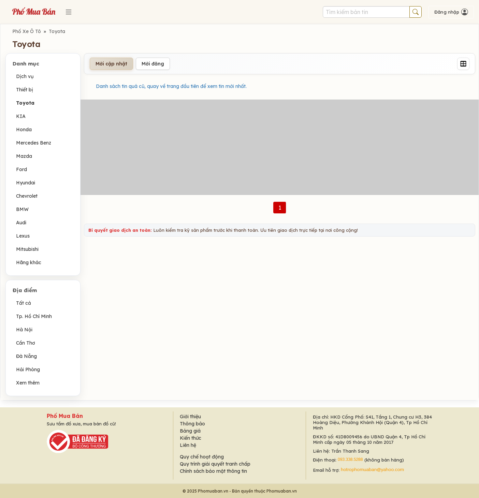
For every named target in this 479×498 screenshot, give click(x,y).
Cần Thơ (25, 343)
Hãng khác (28, 262)
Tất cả (23, 303)
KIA (21, 116)
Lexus (23, 236)
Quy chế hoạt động (202, 457)
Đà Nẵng (26, 356)
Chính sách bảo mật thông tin (213, 471)
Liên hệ (188, 445)
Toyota (57, 31)
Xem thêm (28, 383)
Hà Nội (24, 330)
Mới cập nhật (111, 64)
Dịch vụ (24, 76)
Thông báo (192, 424)
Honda (24, 129)
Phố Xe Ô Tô (26, 31)
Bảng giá (190, 431)
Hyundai (25, 183)
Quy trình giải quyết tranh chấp (215, 464)
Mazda (24, 156)
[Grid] (463, 64)
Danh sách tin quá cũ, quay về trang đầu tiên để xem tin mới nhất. (171, 86)
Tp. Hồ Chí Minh (34, 316)
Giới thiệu (190, 416)
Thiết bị (24, 90)
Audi (21, 223)
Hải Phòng (28, 369)
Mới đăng (153, 64)
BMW (22, 209)
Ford (21, 169)
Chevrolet (27, 196)
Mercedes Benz (33, 143)
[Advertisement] (280, 147)
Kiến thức (190, 438)
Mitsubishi (27, 249)
